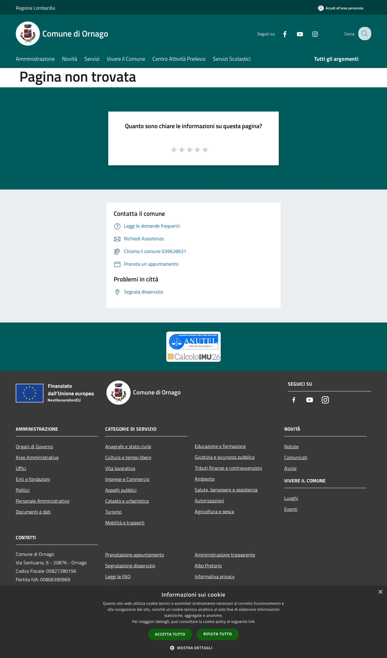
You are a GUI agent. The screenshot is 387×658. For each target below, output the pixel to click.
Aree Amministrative (37, 457)
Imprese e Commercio (127, 479)
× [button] (380, 592)
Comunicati (295, 457)
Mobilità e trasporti (125, 522)
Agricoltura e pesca (214, 511)
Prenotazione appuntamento (134, 554)
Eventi (291, 509)
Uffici (21, 468)
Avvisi (290, 468)
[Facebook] (280, 33)
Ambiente (205, 478)
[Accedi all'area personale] (340, 8)
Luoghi (291, 498)
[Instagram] (310, 33)
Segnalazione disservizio (130, 565)
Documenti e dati (33, 511)
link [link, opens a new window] (252, 621)
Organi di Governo (34, 446)
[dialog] (193, 622)
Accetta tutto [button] (170, 634)
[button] (193, 648)
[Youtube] (295, 33)
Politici (23, 490)
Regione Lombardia (35, 7)
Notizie (291, 446)
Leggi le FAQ (118, 576)
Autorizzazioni (209, 500)
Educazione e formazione (220, 446)
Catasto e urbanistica (127, 500)
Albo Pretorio (208, 565)
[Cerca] (364, 33)
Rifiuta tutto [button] (217, 634)
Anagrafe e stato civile (128, 446)
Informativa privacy (215, 576)
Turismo (113, 511)
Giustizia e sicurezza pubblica (225, 457)
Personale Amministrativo (42, 500)
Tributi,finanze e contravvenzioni (228, 468)
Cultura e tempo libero (128, 457)
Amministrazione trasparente (225, 554)
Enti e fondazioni (33, 479)
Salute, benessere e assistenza (226, 489)
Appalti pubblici (121, 490)
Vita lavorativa (120, 468)
